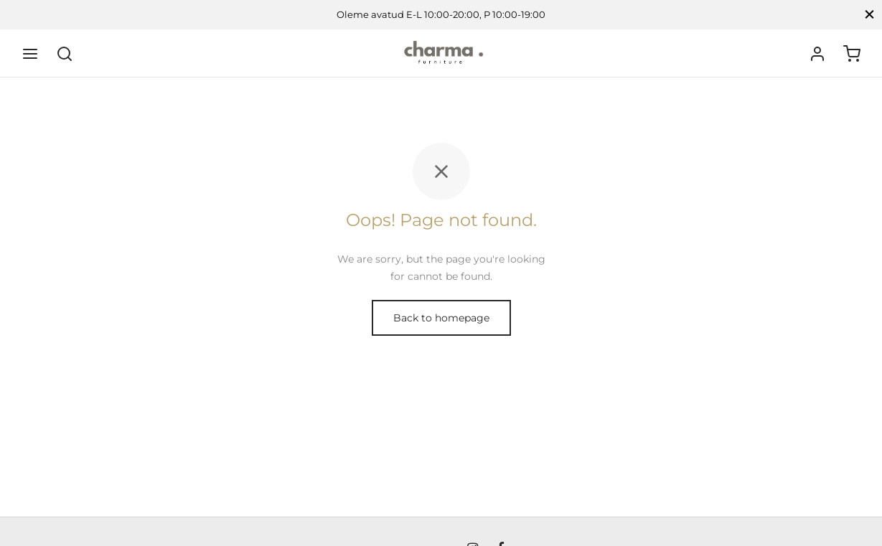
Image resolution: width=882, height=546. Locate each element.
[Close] (869, 14)
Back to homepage (441, 317)
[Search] (64, 53)
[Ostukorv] (851, 53)
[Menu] (30, 54)
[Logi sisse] (817, 53)
